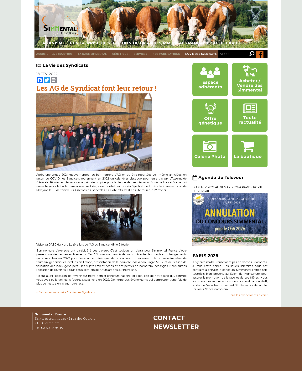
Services (141, 53)
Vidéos (225, 53)
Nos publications (167, 53)
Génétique (121, 53)
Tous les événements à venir (248, 295)
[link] (252, 54)
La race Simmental (93, 53)
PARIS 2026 (205, 255)
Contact (169, 317)
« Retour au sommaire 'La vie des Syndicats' (66, 292)
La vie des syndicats (201, 53)
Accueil (42, 53)
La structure (63, 53)
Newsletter (176, 326)
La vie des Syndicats (62, 65)
